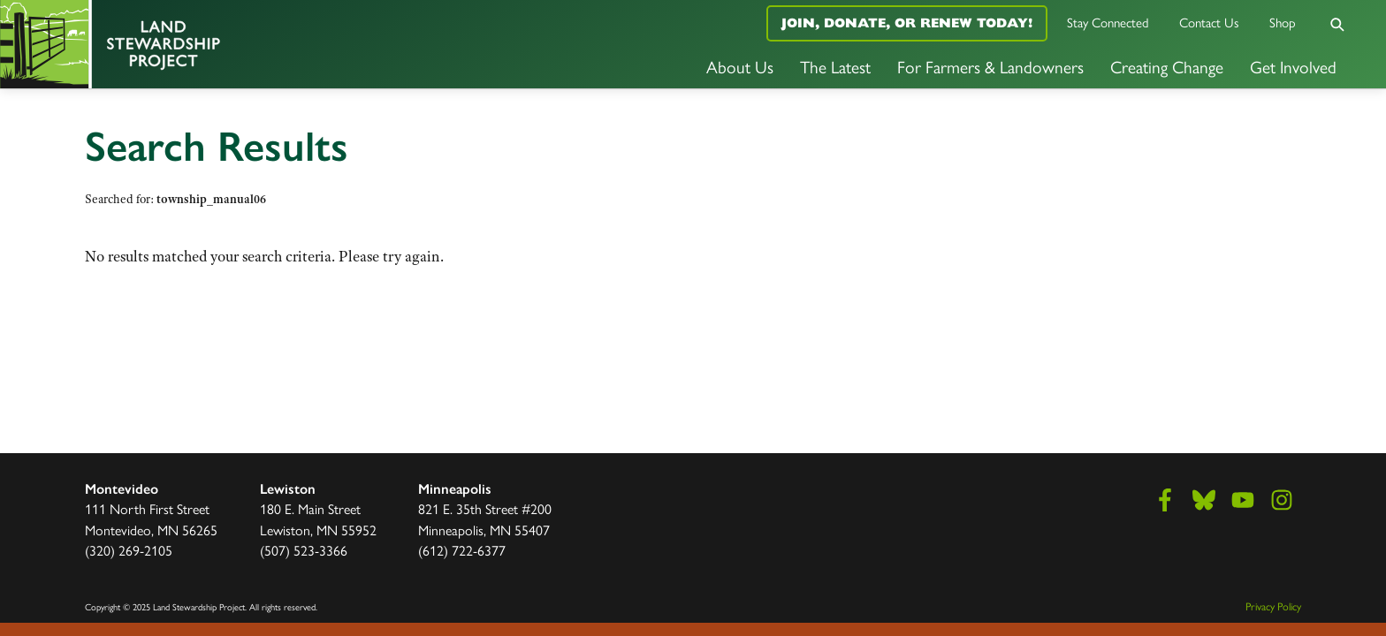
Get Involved (1293, 66)
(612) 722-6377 (462, 550)
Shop (1282, 21)
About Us (739, 66)
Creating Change (1166, 66)
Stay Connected (1108, 21)
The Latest (835, 66)
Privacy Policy (1273, 606)
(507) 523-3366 (303, 550)
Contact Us (1209, 21)
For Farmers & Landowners (990, 66)
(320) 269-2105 (128, 550)
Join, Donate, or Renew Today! (906, 22)
